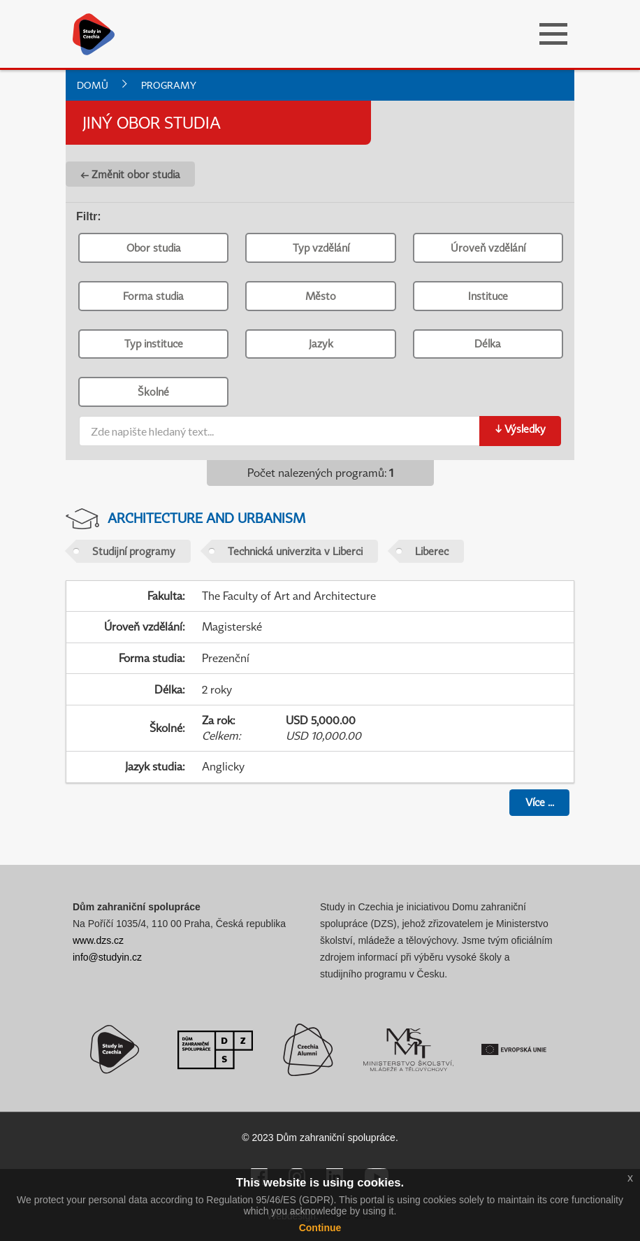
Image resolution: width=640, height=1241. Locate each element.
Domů (92, 85)
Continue (320, 1227)
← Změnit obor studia (130, 174)
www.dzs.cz (98, 940)
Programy (168, 85)
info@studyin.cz (107, 957)
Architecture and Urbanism (206, 518)
